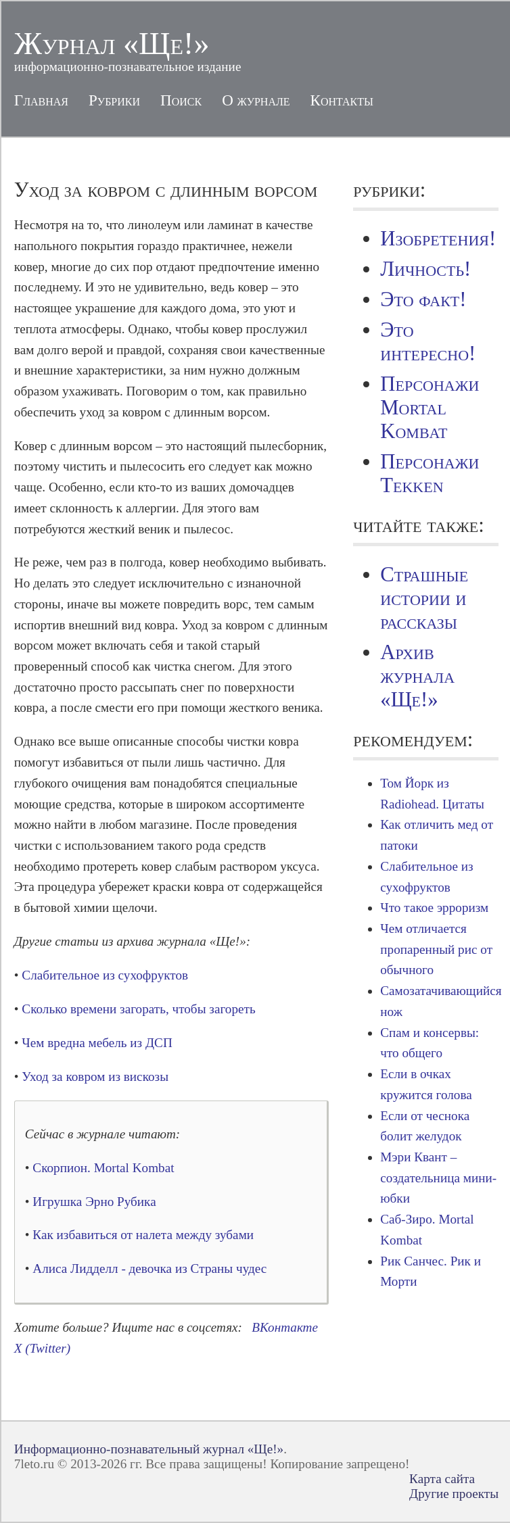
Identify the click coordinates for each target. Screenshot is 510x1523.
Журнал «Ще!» (112, 43)
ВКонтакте (285, 1327)
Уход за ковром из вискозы (95, 1076)
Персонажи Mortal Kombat (429, 407)
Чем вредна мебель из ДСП (97, 1043)
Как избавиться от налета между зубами (143, 1235)
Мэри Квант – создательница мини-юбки (438, 1177)
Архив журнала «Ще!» (417, 676)
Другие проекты (454, 1493)
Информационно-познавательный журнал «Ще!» (148, 1449)
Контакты (341, 100)
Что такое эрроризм (434, 907)
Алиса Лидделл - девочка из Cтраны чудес (149, 1268)
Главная (41, 100)
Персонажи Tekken (429, 473)
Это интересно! (428, 341)
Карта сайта (442, 1479)
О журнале (255, 100)
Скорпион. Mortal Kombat (103, 1168)
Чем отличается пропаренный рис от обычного (436, 949)
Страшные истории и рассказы (424, 598)
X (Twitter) (42, 1348)
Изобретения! (438, 238)
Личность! (425, 269)
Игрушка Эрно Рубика (94, 1201)
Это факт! (423, 299)
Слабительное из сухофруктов (105, 975)
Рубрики (114, 100)
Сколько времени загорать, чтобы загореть (138, 1009)
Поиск (181, 100)
